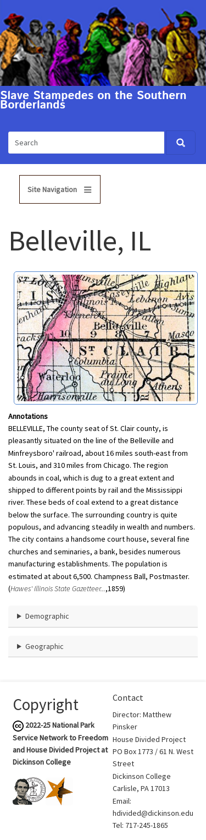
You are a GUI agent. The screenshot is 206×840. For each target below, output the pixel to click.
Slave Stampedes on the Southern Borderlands (93, 100)
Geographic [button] (44, 646)
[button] (105, 337)
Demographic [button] (47, 616)
